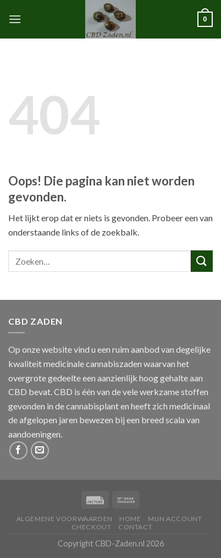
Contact (135, 527)
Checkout (91, 527)
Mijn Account (175, 519)
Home (130, 519)
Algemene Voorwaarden (64, 519)
